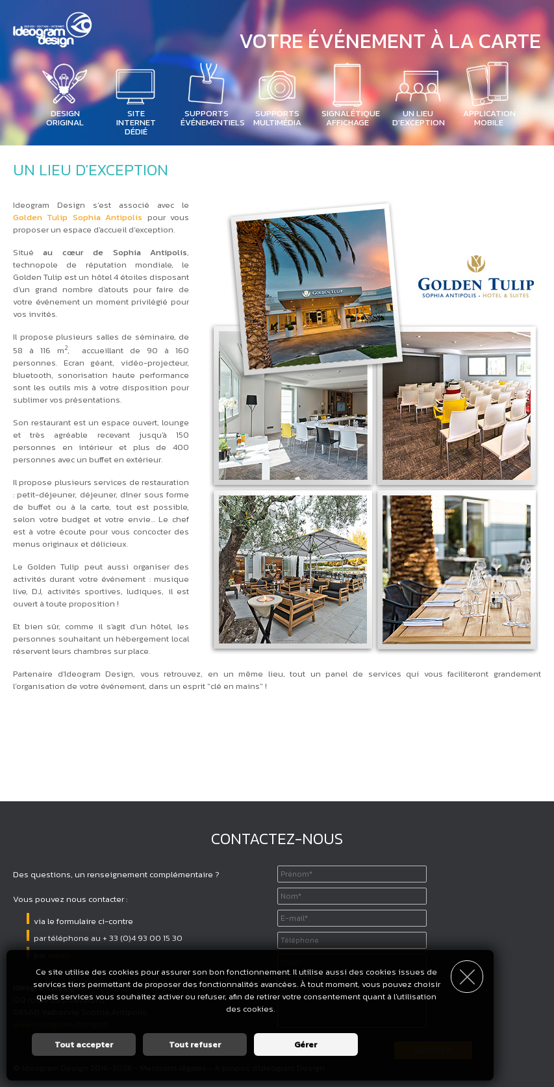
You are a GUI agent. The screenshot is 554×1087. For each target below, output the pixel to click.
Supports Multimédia (277, 118)
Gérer (305, 1044)
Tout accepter (84, 1044)
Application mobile (489, 118)
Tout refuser (195, 1044)
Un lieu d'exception (418, 118)
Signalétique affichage (350, 118)
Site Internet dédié (136, 122)
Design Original (65, 118)
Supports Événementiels (213, 118)
